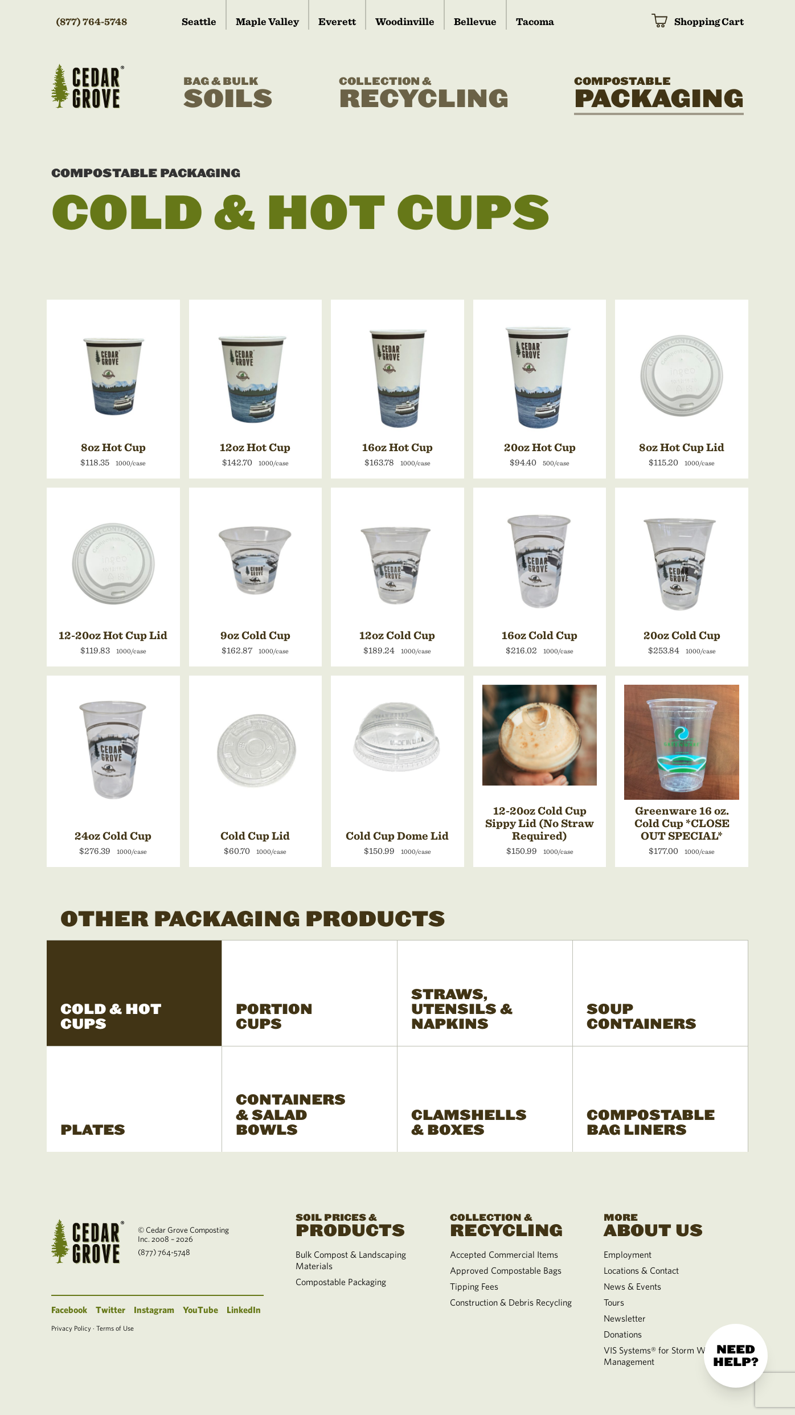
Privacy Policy (71, 1328)
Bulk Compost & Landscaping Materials (351, 1260)
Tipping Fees (474, 1286)
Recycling (424, 93)
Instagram (154, 1309)
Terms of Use (115, 1328)
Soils (228, 93)
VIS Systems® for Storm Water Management (662, 1356)
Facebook (69, 1309)
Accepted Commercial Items (504, 1254)
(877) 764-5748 (91, 21)
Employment (627, 1254)
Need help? (736, 1356)
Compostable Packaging (145, 173)
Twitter (110, 1309)
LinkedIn (244, 1309)
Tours (614, 1302)
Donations (623, 1334)
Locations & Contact (641, 1270)
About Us (667, 1224)
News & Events (632, 1286)
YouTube (200, 1309)
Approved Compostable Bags (506, 1270)
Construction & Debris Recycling (511, 1302)
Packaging (659, 93)
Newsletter (625, 1318)
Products (359, 1224)
